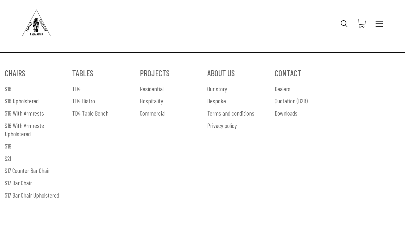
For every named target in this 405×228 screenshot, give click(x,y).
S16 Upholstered (22, 100)
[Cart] (361, 23)
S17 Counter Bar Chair (27, 170)
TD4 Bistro (83, 100)
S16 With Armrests (24, 113)
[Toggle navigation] (379, 23)
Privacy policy (222, 125)
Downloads (286, 113)
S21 (8, 158)
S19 (8, 146)
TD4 (76, 88)
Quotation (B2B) (291, 100)
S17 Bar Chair (18, 183)
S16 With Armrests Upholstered (24, 130)
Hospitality (151, 100)
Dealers (282, 88)
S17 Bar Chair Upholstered (32, 195)
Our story (217, 88)
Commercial (152, 113)
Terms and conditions (230, 113)
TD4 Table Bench (90, 113)
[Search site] (344, 24)
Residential (152, 88)
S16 (8, 88)
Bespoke (216, 100)
